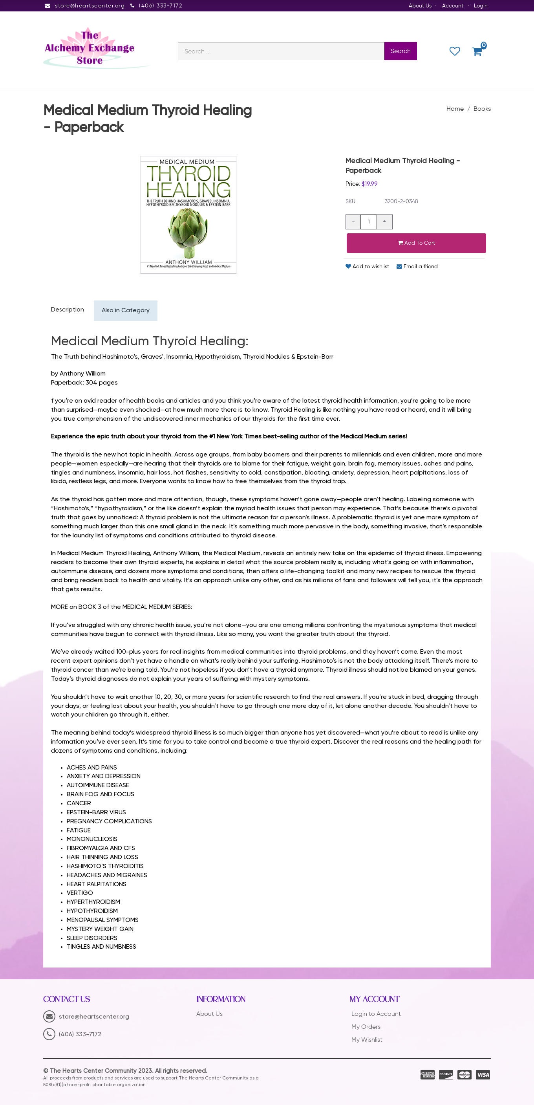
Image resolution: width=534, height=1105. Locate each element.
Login (481, 5)
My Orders (365, 1027)
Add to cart (416, 243)
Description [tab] (67, 310)
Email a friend (417, 266)
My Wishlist (366, 1040)
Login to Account (376, 1014)
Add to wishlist (367, 266)
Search (401, 51)
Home (455, 109)
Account (452, 5)
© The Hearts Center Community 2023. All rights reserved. (125, 1071)
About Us (420, 5)
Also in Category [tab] (126, 311)
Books (482, 109)
